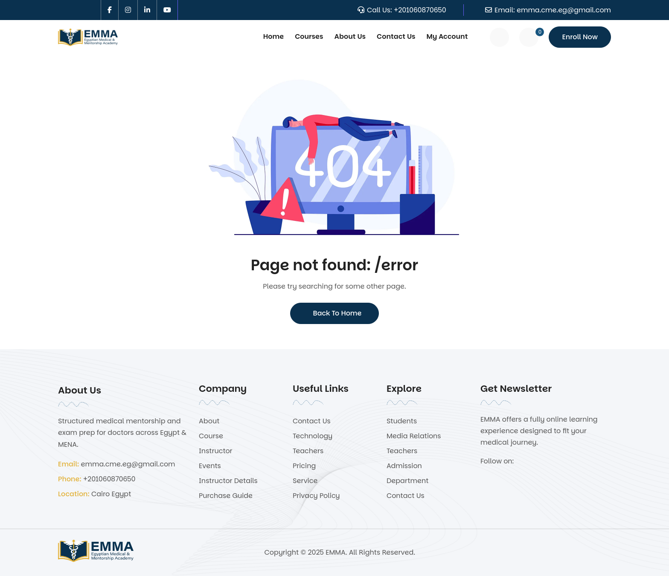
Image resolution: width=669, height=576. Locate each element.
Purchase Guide (226, 496)
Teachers (308, 451)
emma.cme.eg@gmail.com (564, 10)
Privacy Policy (316, 496)
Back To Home (335, 313)
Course (211, 436)
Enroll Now (580, 37)
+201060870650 (420, 10)
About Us (350, 36)
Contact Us (396, 36)
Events (210, 466)
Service (305, 481)
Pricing (304, 466)
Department (407, 481)
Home (273, 36)
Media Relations (414, 436)
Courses (309, 36)
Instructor (215, 451)
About (209, 421)
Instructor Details (228, 481)
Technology (312, 436)
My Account (447, 36)
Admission (404, 466)
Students (402, 421)
